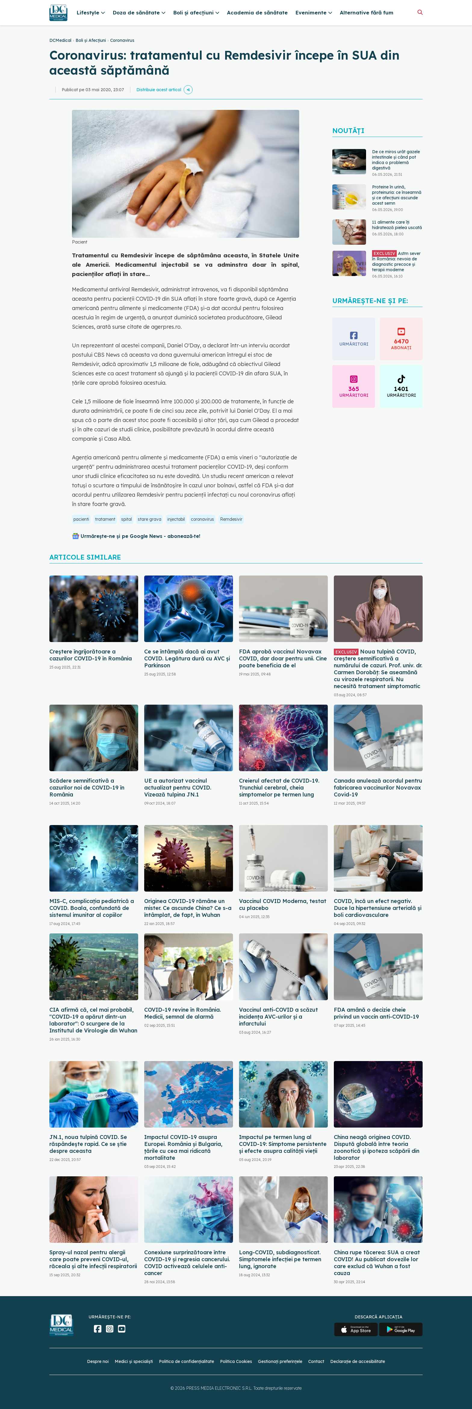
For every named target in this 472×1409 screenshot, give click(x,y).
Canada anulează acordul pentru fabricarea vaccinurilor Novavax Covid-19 (378, 787)
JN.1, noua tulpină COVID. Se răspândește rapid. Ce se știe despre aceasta (88, 1144)
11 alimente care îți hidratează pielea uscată (397, 224)
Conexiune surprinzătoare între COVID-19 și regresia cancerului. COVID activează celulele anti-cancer (187, 1263)
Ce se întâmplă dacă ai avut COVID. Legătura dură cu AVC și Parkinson (187, 658)
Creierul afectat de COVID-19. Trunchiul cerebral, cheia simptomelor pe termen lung (279, 787)
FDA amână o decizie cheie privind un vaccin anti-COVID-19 (376, 1013)
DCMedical (60, 40)
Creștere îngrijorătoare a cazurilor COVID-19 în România (90, 655)
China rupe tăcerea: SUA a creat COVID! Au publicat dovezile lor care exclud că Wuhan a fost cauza (377, 1263)
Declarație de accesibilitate (357, 1361)
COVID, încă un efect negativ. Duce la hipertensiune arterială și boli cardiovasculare (377, 908)
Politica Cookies (236, 1361)
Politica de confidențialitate (186, 1361)
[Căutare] (420, 12)
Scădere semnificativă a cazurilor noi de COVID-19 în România (86, 787)
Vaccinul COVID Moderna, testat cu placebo (282, 904)
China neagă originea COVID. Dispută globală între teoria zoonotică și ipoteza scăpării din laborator (376, 1147)
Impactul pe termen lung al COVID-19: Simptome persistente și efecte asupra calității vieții (283, 1144)
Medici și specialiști (134, 1361)
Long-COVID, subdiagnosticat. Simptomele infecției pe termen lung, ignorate (280, 1259)
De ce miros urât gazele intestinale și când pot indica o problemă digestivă (396, 160)
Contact (316, 1361)
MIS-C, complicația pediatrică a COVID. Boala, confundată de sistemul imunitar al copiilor (91, 908)
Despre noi (98, 1361)
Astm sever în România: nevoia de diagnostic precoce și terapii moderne (396, 261)
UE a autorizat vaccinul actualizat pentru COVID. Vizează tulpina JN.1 (177, 787)
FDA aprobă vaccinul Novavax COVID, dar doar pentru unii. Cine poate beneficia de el (283, 658)
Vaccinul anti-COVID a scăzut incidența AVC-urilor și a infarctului (278, 1016)
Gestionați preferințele (280, 1361)
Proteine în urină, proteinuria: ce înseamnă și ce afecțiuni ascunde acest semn (396, 195)
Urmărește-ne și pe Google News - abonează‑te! (140, 536)
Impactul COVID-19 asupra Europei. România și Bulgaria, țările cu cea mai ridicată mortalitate (183, 1147)
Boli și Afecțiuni (91, 40)
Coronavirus (122, 40)
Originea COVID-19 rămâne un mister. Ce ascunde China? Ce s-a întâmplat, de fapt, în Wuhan (187, 908)
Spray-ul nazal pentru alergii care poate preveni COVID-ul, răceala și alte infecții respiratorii (93, 1259)
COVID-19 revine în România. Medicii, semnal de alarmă (182, 1013)
